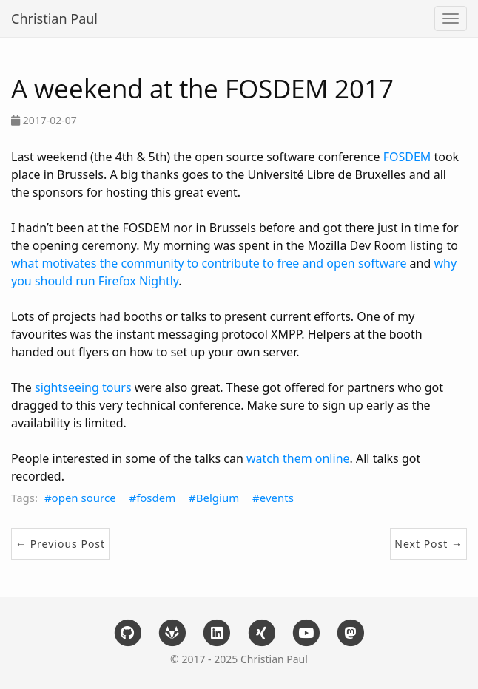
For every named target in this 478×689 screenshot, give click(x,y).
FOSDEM (407, 157)
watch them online (298, 458)
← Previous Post (60, 544)
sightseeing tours (83, 387)
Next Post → (428, 544)
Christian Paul (54, 18)
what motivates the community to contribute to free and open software (208, 263)
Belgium (217, 497)
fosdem (155, 497)
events (277, 497)
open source (84, 497)
